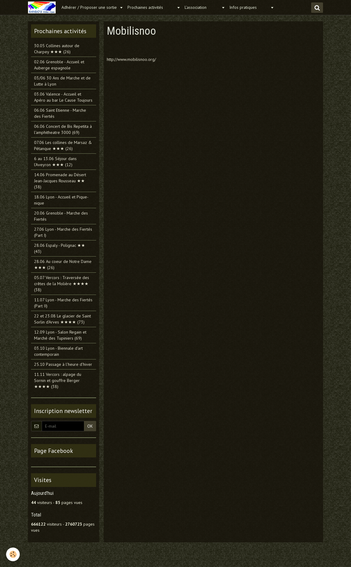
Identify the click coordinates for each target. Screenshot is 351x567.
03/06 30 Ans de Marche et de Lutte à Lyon (62, 81)
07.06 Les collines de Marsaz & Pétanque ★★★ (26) (63, 145)
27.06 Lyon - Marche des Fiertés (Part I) (63, 232)
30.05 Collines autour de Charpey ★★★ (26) (56, 48)
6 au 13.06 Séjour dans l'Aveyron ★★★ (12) (55, 161)
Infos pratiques (249, 7)
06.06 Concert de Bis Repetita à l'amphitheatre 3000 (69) (63, 129)
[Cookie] (13, 554)
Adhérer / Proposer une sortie (89, 7)
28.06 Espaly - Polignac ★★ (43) (59, 248)
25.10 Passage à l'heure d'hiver (63, 364)
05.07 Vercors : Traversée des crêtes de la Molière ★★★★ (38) (61, 283)
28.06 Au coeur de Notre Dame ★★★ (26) (63, 264)
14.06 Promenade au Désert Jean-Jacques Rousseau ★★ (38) (60, 181)
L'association (202, 7)
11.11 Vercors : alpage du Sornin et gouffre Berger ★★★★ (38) (57, 380)
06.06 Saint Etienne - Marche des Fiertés (60, 113)
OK (90, 426)
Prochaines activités (151, 7)
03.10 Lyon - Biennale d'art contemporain (58, 351)
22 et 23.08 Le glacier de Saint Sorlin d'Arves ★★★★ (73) (62, 319)
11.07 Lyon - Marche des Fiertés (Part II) (63, 303)
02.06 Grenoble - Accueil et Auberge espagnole (59, 65)
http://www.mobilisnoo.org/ (131, 59)
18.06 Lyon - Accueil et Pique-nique (61, 200)
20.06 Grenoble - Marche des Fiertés (61, 216)
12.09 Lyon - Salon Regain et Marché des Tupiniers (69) (60, 335)
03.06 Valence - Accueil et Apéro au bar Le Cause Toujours (63, 97)
